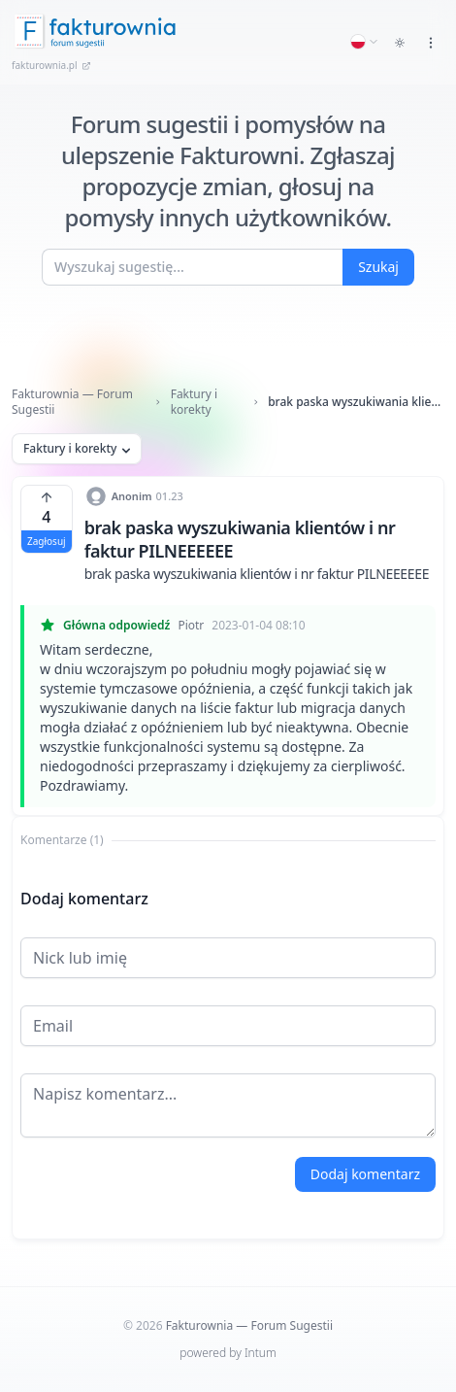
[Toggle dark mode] (399, 42)
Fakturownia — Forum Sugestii (72, 402)
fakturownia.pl (51, 65)
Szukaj (378, 266)
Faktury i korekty (194, 402)
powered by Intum (227, 1352)
